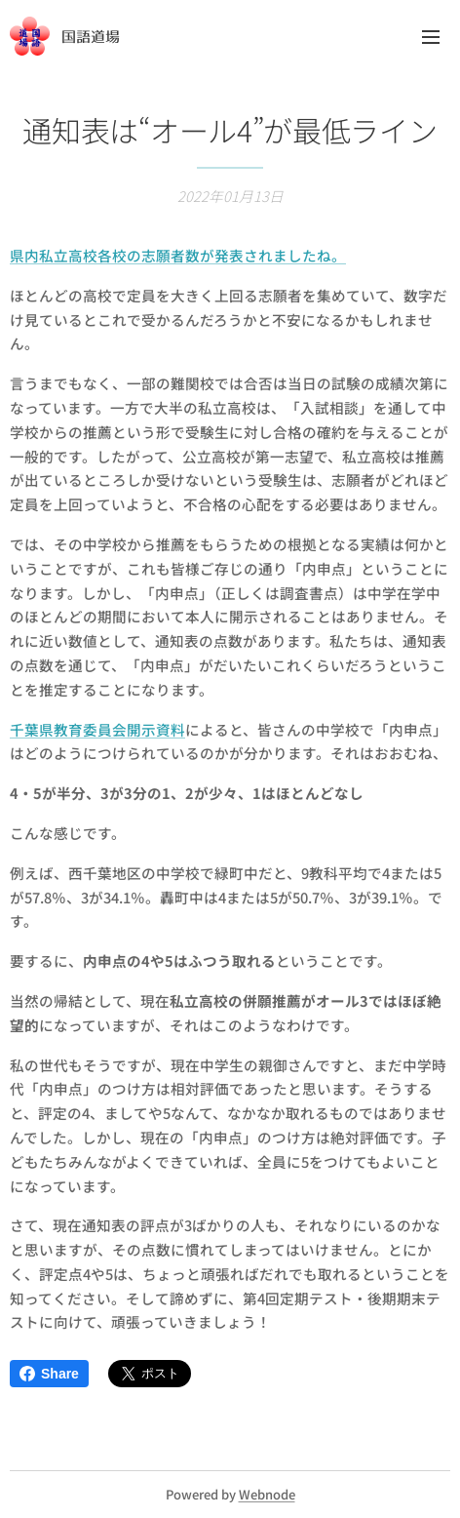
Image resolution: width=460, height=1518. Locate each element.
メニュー (431, 37)
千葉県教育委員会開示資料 (97, 728)
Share (49, 1373)
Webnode (267, 1494)
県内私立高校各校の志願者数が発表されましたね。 (178, 255)
